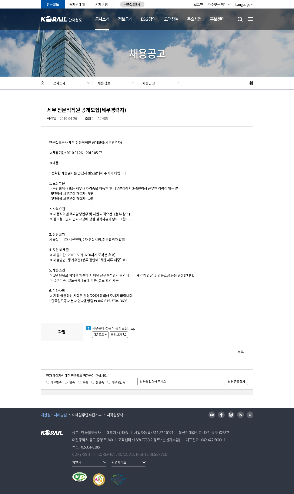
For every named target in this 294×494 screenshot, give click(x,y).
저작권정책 (115, 414)
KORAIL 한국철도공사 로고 (61, 19)
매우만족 (56, 382)
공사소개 (102, 19)
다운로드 (98, 334)
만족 (72, 382)
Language (242, 4)
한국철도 (53, 4)
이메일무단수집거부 (87, 414)
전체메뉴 (250, 19)
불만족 (100, 382)
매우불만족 (118, 382)
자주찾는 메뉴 (217, 4)
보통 (85, 382)
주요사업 (194, 19)
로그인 (198, 4)
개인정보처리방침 (54, 414)
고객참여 (171, 19)
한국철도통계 (132, 4)
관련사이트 (118, 462)
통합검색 (240, 19)
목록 (240, 351)
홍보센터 (217, 19)
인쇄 (251, 83)
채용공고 (148, 83)
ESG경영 (148, 19)
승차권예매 (77, 4)
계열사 (76, 462)
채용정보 (104, 83)
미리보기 (116, 334)
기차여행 (101, 4)
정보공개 (125, 19)
